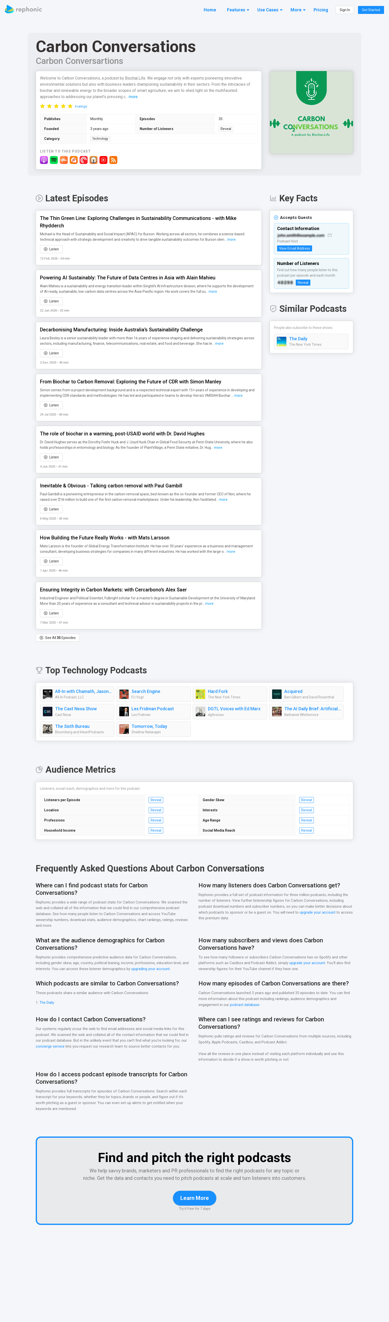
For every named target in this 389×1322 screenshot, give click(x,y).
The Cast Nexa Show (76, 709)
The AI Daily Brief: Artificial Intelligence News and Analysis (312, 709)
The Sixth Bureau (72, 726)
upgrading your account (157, 962)
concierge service (50, 1039)
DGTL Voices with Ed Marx (234, 709)
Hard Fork (218, 691)
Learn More (194, 1198)
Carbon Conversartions (80, 61)
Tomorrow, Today (148, 726)
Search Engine (146, 691)
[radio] (42, 106)
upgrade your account (317, 913)
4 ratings (81, 106)
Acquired (293, 691)
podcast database (245, 998)
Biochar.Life (137, 78)
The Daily (298, 339)
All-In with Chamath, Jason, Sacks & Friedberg (83, 691)
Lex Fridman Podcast (152, 709)
